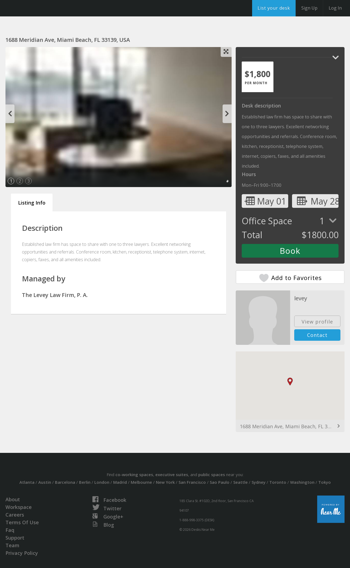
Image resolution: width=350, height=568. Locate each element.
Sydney (259, 482)
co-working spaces (134, 474)
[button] (290, 382)
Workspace (18, 507)
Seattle (240, 482)
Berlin (85, 482)
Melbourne (141, 482)
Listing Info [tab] (31, 202)
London (101, 482)
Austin (44, 482)
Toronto (277, 482)
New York (165, 482)
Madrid (120, 482)
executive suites (171, 474)
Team (12, 545)
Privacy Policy (21, 553)
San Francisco (192, 482)
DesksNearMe (38, 8)
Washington (302, 482)
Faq (9, 530)
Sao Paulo (219, 482)
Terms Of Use (22, 522)
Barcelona (65, 482)
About (12, 499)
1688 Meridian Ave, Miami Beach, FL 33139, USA (290, 426)
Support (14, 537)
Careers (14, 514)
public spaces (211, 474)
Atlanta (26, 482)
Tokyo (324, 482)
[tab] (257, 77)
